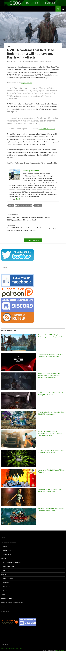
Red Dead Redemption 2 (24, 205)
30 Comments (46, 61)
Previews (6, 586)
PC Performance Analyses (12, 562)
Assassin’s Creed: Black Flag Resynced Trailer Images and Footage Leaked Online (51, 337)
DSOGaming (4, 644)
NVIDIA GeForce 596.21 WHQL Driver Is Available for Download (51, 452)
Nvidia (11, 205)
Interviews (5, 611)
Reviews (6, 582)
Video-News (7, 554)
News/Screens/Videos (8, 542)
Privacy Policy (19, 648)
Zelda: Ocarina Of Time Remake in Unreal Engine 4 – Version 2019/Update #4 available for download (33, 217)
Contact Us (11, 648)
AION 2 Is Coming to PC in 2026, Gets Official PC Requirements (51, 413)
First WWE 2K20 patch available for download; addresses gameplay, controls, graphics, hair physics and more (33, 227)
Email (18, 199)
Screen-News (7, 550)
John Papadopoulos (31, 61)
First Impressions (9, 566)
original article (26, 83)
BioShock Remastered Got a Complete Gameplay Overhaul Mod (51, 510)
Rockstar (38, 205)
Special (3, 574)
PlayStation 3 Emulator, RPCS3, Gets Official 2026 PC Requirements (50, 355)
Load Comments (33, 240)
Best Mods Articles (7, 599)
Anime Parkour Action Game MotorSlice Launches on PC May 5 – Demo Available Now (50, 433)
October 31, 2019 (47, 128)
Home (3, 538)
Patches (3, 591)
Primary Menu (63, 9)
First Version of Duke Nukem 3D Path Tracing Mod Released (50, 394)
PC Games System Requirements (12, 603)
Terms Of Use (4, 648)
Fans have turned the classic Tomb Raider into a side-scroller (50, 490)
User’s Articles (8, 578)
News (9, 46)
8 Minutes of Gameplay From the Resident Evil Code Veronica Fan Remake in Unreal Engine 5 (49, 375)
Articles (4, 558)
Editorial (4, 607)
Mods (3, 595)
